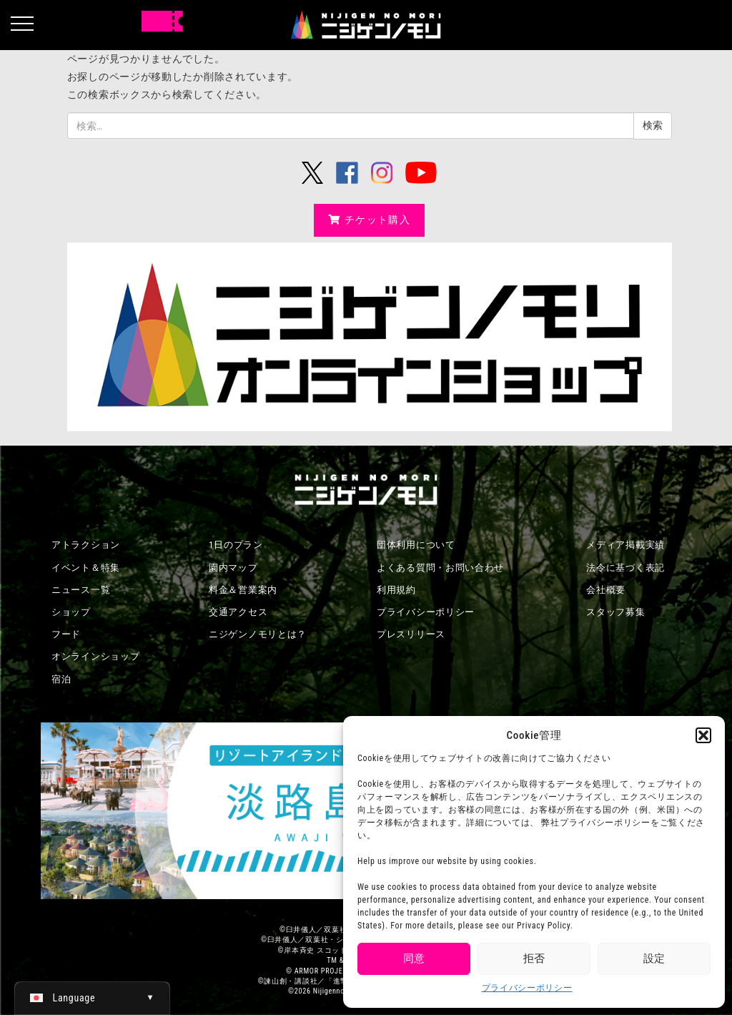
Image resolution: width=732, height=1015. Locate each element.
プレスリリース (411, 634)
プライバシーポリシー (527, 988)
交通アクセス (238, 612)
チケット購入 (369, 219)
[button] (703, 735)
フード (66, 634)
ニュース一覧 (80, 589)
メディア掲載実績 (625, 544)
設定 (654, 958)
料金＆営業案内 (243, 589)
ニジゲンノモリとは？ (258, 634)
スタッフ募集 (615, 612)
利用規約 (396, 589)
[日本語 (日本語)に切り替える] (92, 998)
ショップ (71, 612)
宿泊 (61, 679)
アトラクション (85, 544)
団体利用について (416, 544)
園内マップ (233, 567)
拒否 (534, 958)
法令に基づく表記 (625, 567)
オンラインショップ (95, 656)
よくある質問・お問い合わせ (440, 567)
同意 (414, 958)
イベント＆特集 (85, 567)
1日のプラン (236, 544)
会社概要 (605, 589)
